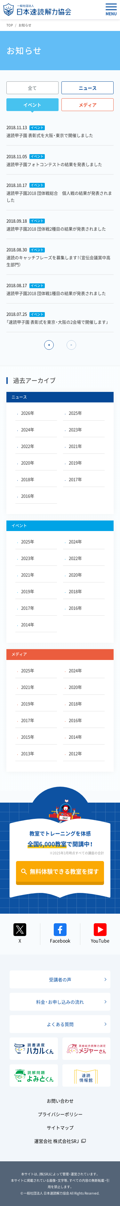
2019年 (73, 463)
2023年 (73, 429)
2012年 (73, 753)
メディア (88, 104)
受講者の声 (60, 979)
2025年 (73, 413)
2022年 (25, 446)
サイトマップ (60, 1127)
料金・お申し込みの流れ (60, 1002)
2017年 (73, 479)
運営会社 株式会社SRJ (56, 1141)
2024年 (25, 429)
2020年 (25, 463)
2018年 (25, 479)
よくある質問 (60, 1024)
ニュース (88, 88)
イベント (32, 104)
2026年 (25, 413)
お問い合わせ (60, 1100)
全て (32, 88)
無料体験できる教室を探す (64, 871)
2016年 (25, 496)
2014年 (25, 624)
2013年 (25, 753)
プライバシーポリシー (60, 1114)
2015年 (25, 737)
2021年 (73, 446)
